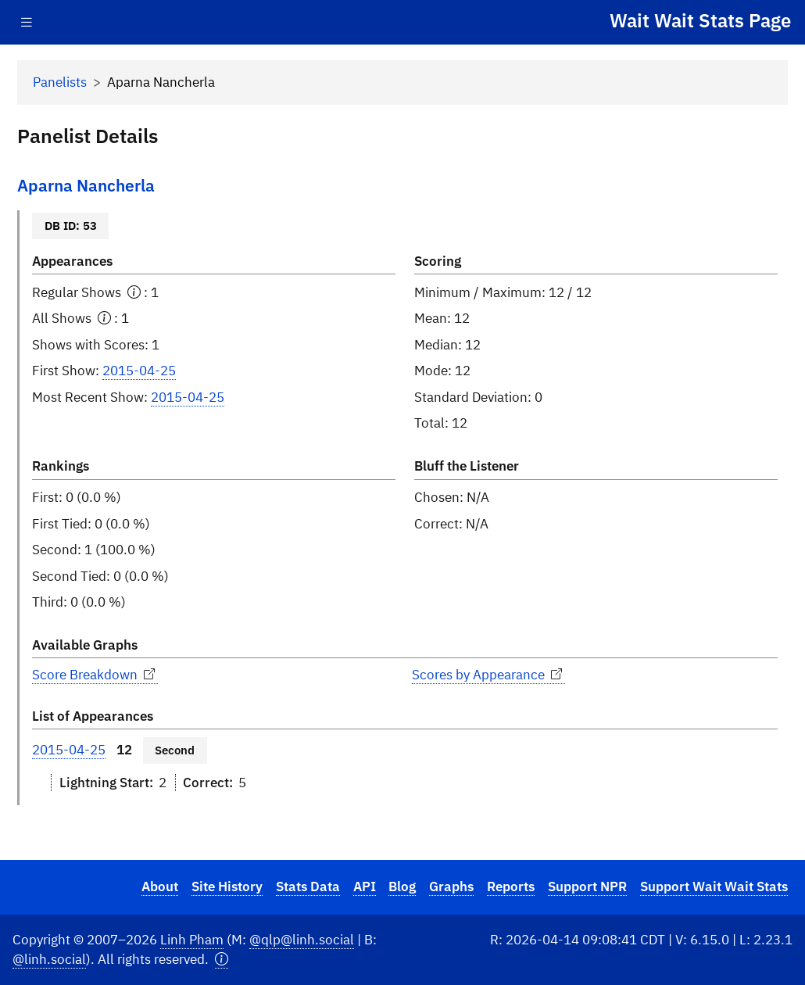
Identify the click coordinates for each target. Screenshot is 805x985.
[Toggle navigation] (26, 22)
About (159, 886)
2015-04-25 (139, 370)
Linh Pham (192, 939)
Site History (227, 886)
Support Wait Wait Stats (714, 886)
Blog (402, 886)
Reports (511, 886)
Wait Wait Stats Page (700, 20)
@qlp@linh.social (301, 939)
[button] (221, 960)
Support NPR (587, 886)
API (364, 886)
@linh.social (49, 959)
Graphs (451, 886)
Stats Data (308, 886)
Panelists (60, 82)
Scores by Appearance (488, 674)
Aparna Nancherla (86, 185)
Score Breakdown (95, 674)
